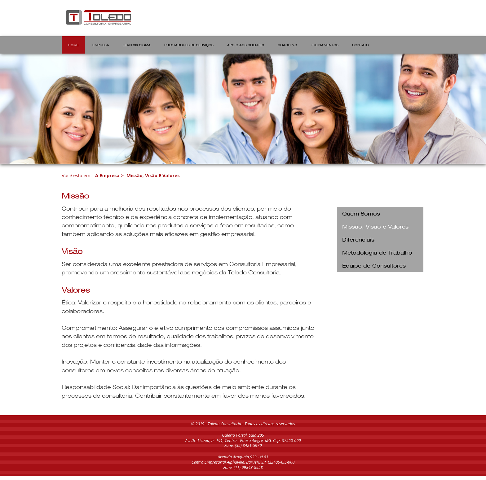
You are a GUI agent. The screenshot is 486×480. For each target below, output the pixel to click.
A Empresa (107, 175)
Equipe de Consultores (374, 265)
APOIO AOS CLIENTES (245, 45)
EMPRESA (100, 45)
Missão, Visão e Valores (153, 175)
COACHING (287, 45)
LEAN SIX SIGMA (137, 45)
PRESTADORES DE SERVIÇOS (189, 45)
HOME (73, 45)
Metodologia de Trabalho (377, 252)
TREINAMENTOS (324, 45)
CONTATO (360, 45)
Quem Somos (361, 213)
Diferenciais (358, 239)
